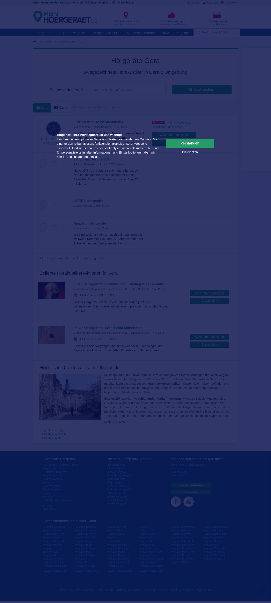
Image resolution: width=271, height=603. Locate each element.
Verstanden (190, 143)
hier (59, 156)
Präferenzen (190, 152)
